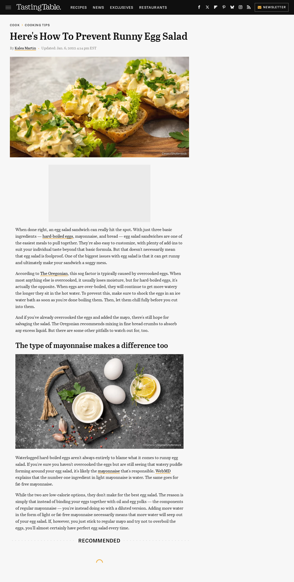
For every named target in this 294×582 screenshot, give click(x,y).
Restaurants (153, 7)
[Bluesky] (232, 8)
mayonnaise (109, 471)
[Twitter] (207, 8)
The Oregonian (54, 273)
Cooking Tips (37, 24)
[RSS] (248, 8)
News (98, 7)
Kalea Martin (25, 48)
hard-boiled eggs (57, 236)
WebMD (163, 471)
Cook (15, 24)
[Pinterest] (224, 8)
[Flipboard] (215, 8)
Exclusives (121, 7)
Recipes (79, 7)
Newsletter (271, 7)
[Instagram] (240, 8)
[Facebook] (199, 8)
